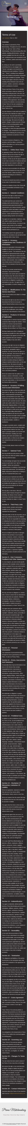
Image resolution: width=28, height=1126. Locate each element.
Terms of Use (13, 1115)
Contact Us (22, 1115)
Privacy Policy (6, 1115)
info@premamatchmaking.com (17, 1093)
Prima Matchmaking (11, 1123)
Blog (18, 1115)
